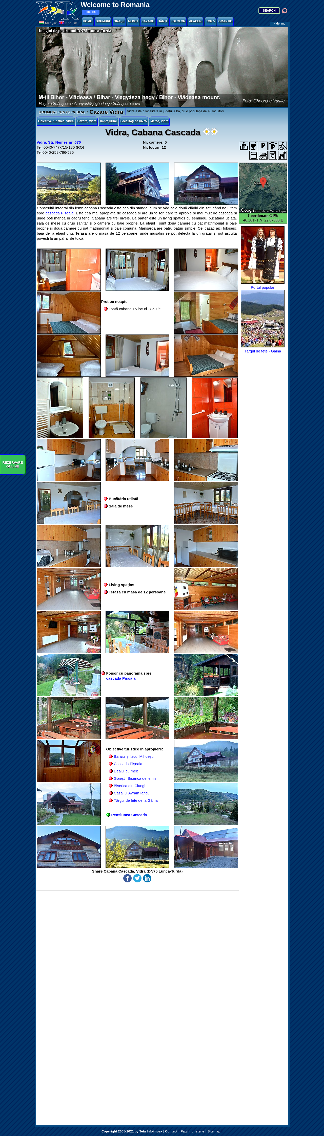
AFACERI (195, 21)
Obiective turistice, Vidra (56, 121)
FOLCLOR (178, 21)
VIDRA (79, 112)
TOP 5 (210, 21)
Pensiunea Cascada (129, 815)
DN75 (64, 112)
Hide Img (279, 23)
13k (90, 12)
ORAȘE (119, 21)
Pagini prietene (192, 1131)
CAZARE (147, 21)
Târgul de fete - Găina (263, 321)
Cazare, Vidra (86, 121)
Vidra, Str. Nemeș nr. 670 (59, 142)
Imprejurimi (108, 121)
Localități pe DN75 (133, 121)
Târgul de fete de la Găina (136, 800)
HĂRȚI (162, 21)
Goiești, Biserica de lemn (135, 778)
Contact (171, 1131)
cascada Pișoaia (59, 213)
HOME (87, 21)
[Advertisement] (137, 971)
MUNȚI (133, 21)
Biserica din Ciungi (129, 786)
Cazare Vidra (105, 112)
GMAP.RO (225, 21)
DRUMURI (103, 21)
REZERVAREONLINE (13, 464)
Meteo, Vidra (159, 121)
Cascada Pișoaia (128, 764)
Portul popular (263, 257)
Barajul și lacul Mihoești (134, 756)
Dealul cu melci (127, 771)
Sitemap (214, 1131)
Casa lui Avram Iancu (132, 793)
